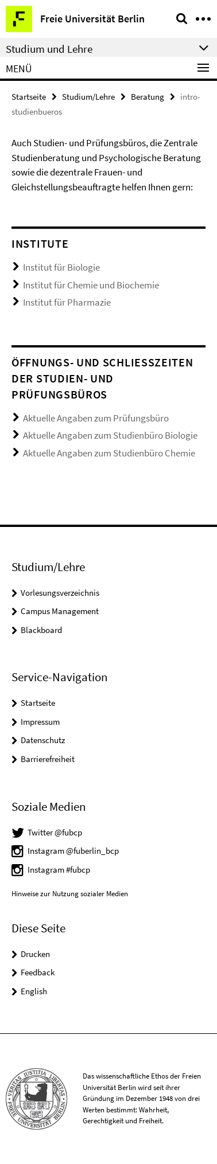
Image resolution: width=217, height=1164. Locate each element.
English (34, 991)
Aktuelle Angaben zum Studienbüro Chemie (109, 453)
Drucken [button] (35, 953)
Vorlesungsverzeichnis (60, 592)
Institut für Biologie (61, 267)
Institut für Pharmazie (67, 302)
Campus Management (60, 611)
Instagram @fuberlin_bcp (73, 850)
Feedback (38, 972)
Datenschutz (43, 740)
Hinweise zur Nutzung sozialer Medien (69, 894)
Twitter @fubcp (55, 832)
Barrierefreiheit (48, 758)
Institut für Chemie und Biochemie (91, 285)
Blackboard (41, 629)
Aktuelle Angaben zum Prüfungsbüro (96, 418)
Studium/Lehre (88, 96)
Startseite (28, 96)
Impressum (40, 721)
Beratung (147, 96)
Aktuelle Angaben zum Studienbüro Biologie (110, 435)
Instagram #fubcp (59, 869)
